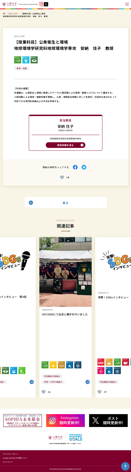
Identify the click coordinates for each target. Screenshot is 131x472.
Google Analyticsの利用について (15, 458)
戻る (65, 203)
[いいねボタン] (62, 177)
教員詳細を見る (65, 145)
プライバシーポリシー (11, 454)
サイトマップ (7, 462)
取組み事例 (13, 13)
